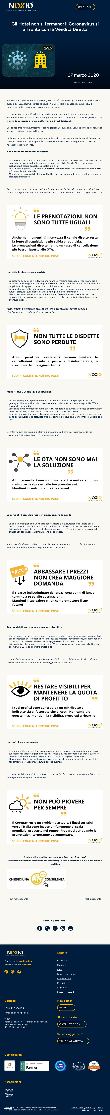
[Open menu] (103, 7)
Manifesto (62, 987)
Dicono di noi (64, 978)
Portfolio (61, 982)
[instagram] (12, 972)
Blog (59, 969)
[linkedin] (6, 972)
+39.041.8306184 (14, 1007)
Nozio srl (8, 1107)
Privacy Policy (97, 1109)
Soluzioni (61, 964)
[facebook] (19, 972)
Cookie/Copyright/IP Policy (83, 1107)
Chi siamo (62, 959)
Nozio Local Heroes (67, 973)
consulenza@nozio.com (16, 1012)
